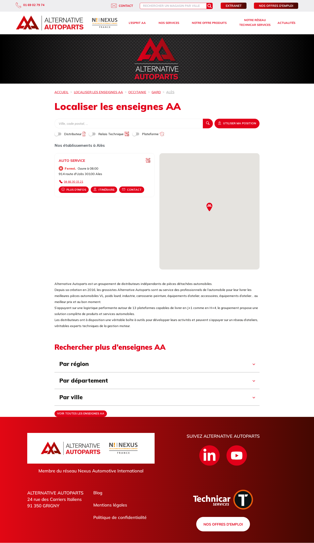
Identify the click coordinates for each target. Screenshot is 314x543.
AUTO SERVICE (72, 160)
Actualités (286, 23)
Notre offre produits (209, 23)
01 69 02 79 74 (30, 5)
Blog (98, 493)
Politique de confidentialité (120, 518)
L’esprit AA (137, 23)
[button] (209, 207)
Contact (122, 6)
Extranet (234, 6)
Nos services (169, 23)
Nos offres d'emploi (276, 6)
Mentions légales (110, 505)
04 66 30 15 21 (73, 181)
